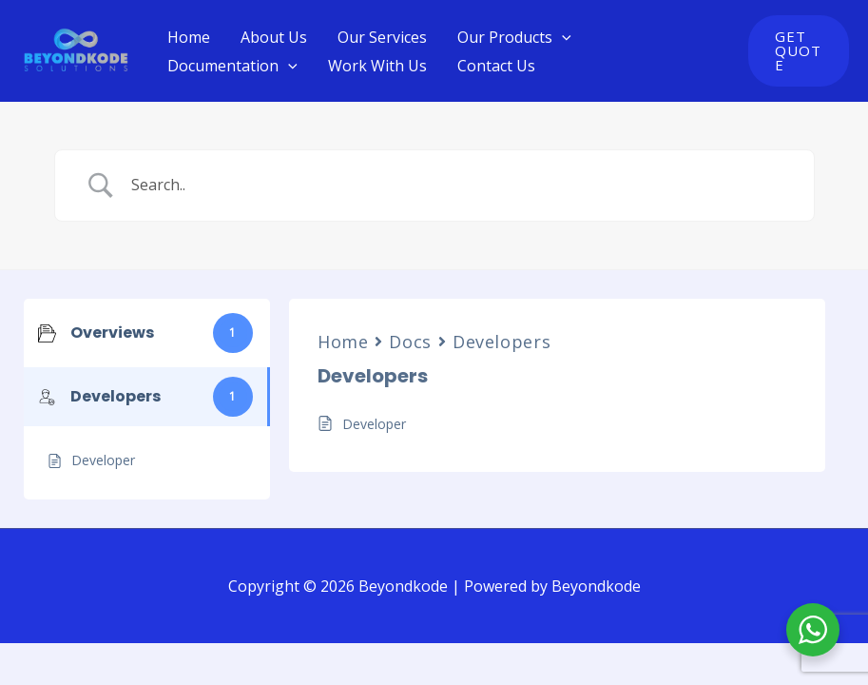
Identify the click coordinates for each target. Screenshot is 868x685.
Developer (374, 424)
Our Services (382, 37)
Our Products (514, 37)
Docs (410, 341)
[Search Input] (458, 185)
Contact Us (496, 65)
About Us (274, 37)
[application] (561, 37)
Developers (501, 341)
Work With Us (377, 65)
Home (188, 37)
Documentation (232, 65)
